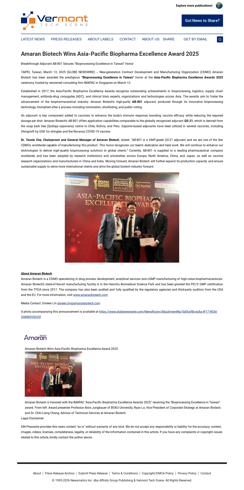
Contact (128, 39)
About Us (151, 39)
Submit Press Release (93, 473)
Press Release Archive (59, 473)
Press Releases (66, 39)
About (37, 473)
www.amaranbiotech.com (90, 295)
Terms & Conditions (125, 473)
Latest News (33, 39)
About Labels (100, 39)
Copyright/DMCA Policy (158, 473)
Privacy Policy (187, 473)
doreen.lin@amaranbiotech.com (78, 303)
